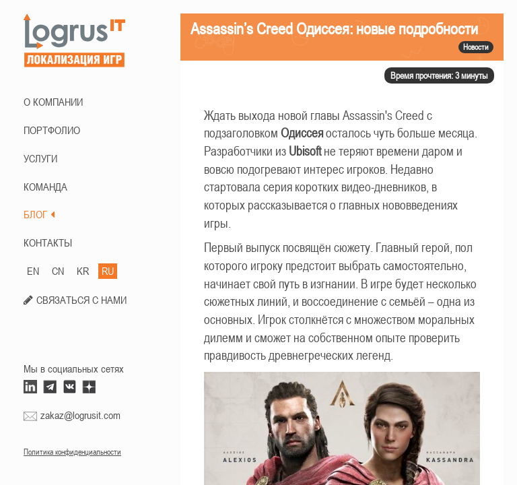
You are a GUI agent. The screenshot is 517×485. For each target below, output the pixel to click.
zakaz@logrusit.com (80, 415)
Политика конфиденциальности (72, 452)
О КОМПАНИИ (53, 102)
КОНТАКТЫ (48, 242)
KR (83, 271)
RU (108, 271)
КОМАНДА (45, 187)
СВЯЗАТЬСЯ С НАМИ (81, 300)
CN (58, 271)
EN (33, 271)
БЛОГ (39, 214)
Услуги (40, 158)
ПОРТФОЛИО (52, 130)
